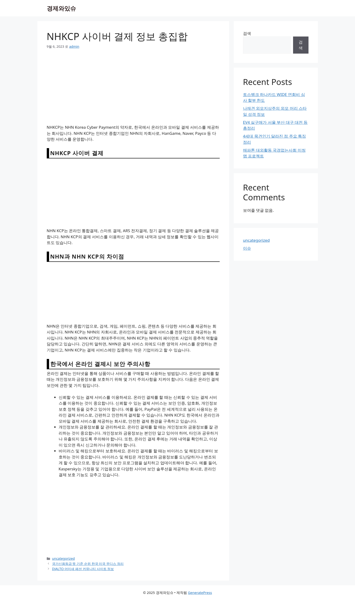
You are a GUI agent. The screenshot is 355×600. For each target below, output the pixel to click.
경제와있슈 (61, 8)
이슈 (247, 248)
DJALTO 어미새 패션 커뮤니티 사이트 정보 (83, 569)
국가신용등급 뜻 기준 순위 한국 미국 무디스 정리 (88, 563)
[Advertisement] (133, 89)
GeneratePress (200, 592)
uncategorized (63, 558)
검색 (247, 33)
